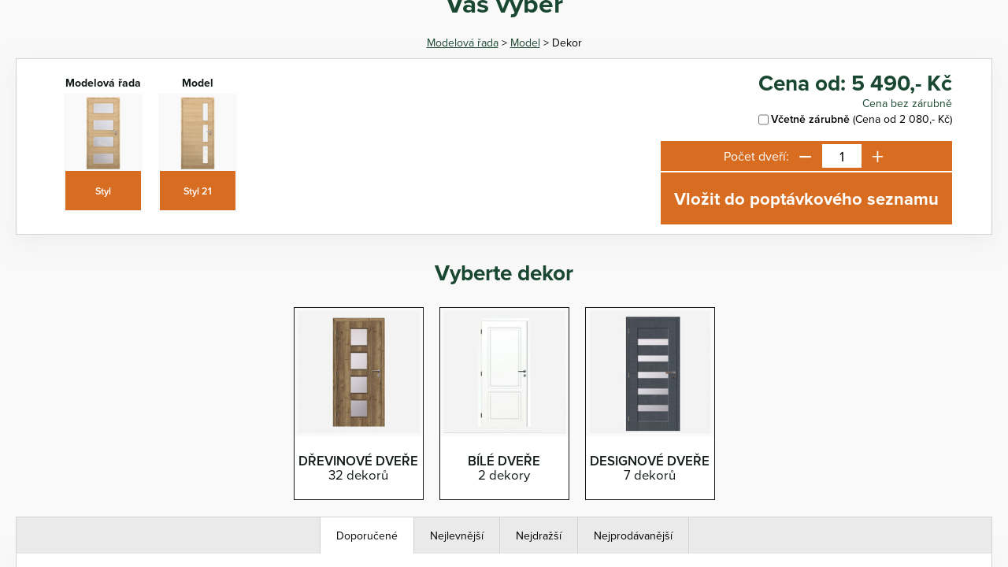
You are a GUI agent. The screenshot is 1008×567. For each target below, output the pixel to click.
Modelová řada (462, 42)
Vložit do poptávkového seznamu (806, 198)
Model (525, 42)
